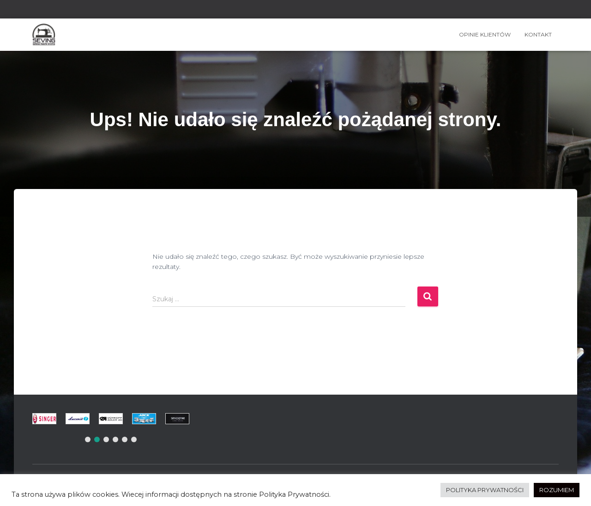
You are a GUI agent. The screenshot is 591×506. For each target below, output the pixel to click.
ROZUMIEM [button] (556, 490)
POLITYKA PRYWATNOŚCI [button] (485, 490)
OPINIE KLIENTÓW (485, 34)
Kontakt (538, 34)
